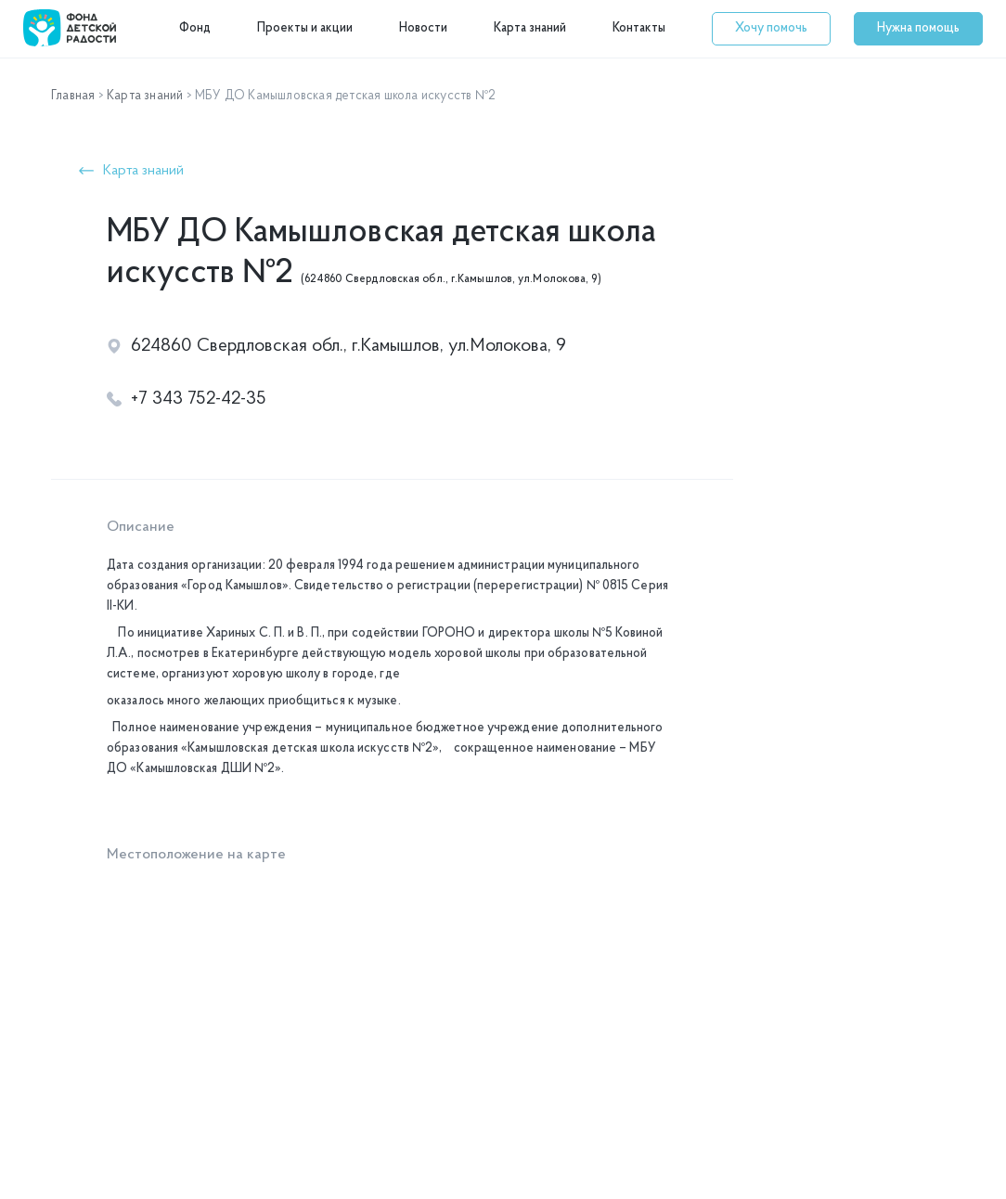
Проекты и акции (305, 28)
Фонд (195, 28)
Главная (73, 96)
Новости (423, 28)
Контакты (639, 28)
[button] (771, 28)
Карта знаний (530, 28)
